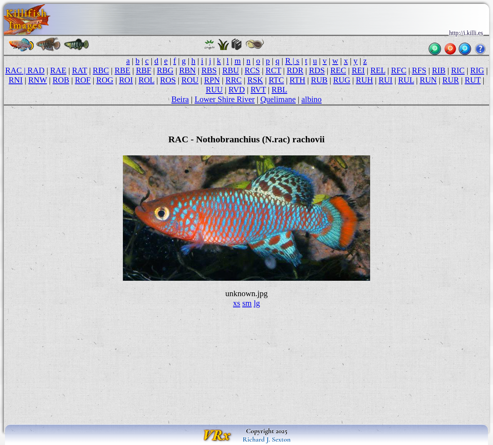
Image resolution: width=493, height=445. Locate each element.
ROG (104, 80)
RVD (236, 89)
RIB (439, 70)
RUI (385, 80)
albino (312, 99)
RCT (273, 70)
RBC (101, 70)
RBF (143, 70)
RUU (214, 89)
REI (358, 70)
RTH (297, 80)
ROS (168, 80)
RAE (58, 70)
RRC (233, 80)
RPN (212, 80)
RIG (477, 70)
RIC (457, 70)
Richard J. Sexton (267, 439)
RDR (295, 70)
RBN (187, 70)
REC (338, 70)
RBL (279, 89)
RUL (406, 80)
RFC (398, 70)
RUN (428, 80)
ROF (83, 80)
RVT (258, 89)
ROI (126, 80)
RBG (165, 70)
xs (236, 303)
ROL (146, 80)
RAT (79, 70)
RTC (276, 80)
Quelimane (278, 99)
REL (378, 70)
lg (257, 303)
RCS (252, 70)
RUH (364, 80)
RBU (230, 70)
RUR (451, 80)
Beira (180, 99)
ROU (189, 80)
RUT (472, 80)
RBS (209, 70)
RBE (123, 70)
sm (247, 303)
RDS (317, 70)
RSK (255, 80)
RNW (37, 80)
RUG (341, 80)
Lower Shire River (225, 99)
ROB (61, 80)
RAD (35, 70)
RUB (319, 80)
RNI (16, 80)
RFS (419, 70)
